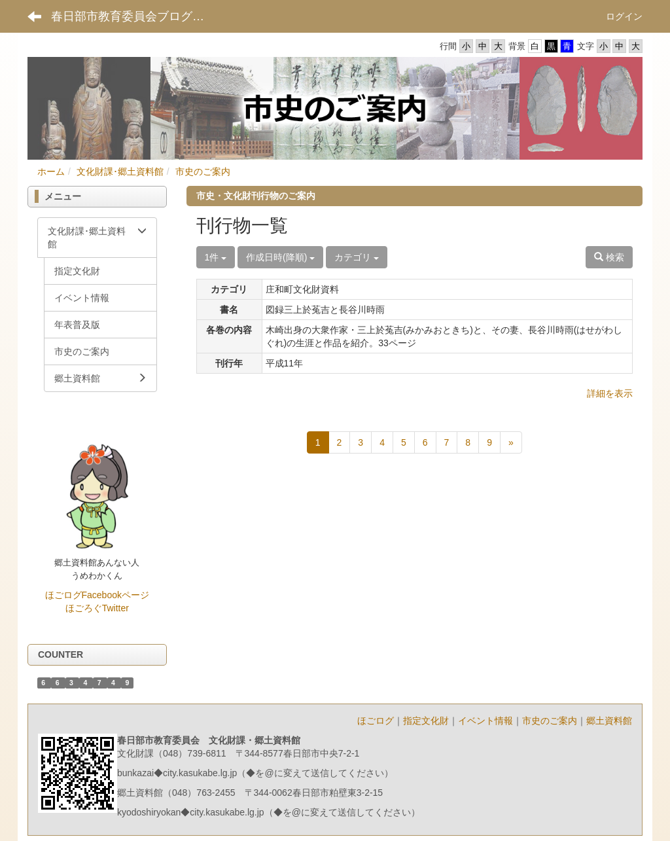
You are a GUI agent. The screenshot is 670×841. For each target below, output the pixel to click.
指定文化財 (426, 720)
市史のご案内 (202, 171)
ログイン (624, 16)
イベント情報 (485, 720)
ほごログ (375, 720)
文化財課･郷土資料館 (120, 171)
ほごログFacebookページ (97, 595)
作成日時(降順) (280, 257)
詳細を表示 (610, 393)
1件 (216, 257)
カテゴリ (356, 257)
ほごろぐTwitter (97, 608)
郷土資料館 (609, 720)
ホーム (51, 171)
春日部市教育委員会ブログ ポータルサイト (137, 16)
